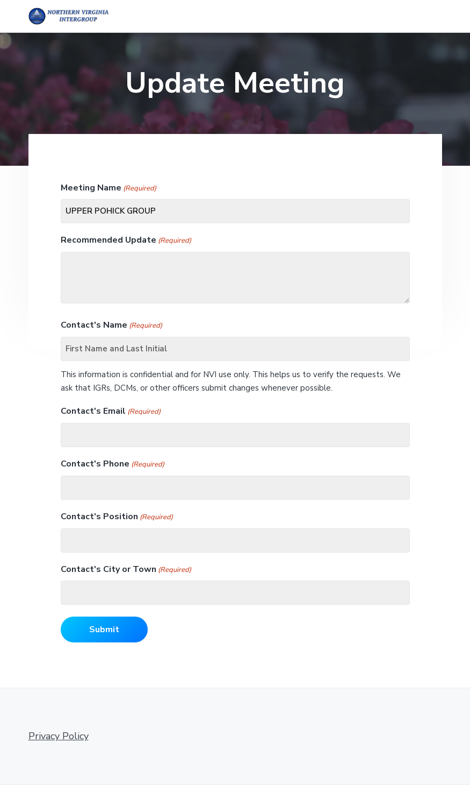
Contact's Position (117, 517)
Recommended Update (126, 240)
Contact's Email (111, 411)
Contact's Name (111, 325)
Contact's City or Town (126, 569)
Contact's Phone (112, 464)
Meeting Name (108, 188)
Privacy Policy (58, 736)
